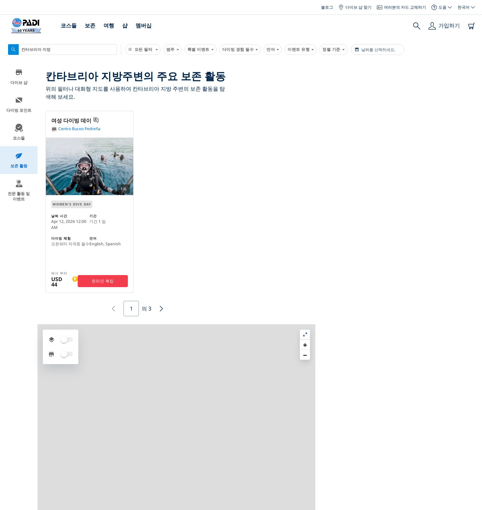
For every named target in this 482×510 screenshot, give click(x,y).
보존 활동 (18, 161)
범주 (172, 50)
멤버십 (144, 25)
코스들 (69, 25)
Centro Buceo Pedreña (75, 129)
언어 (272, 50)
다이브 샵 (18, 78)
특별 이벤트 (200, 50)
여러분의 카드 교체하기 (401, 7)
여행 (108, 25)
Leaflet (472, 507)
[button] (362, 128)
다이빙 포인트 (18, 105)
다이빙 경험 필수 (240, 50)
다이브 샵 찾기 (355, 7)
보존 (90, 25)
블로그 (327, 7)
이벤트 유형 (301, 50)
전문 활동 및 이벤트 (19, 192)
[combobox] (62, 49)
